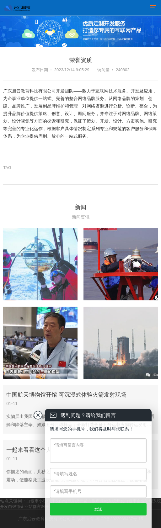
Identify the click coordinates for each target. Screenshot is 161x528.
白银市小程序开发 (42, 501)
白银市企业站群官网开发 (30, 506)
